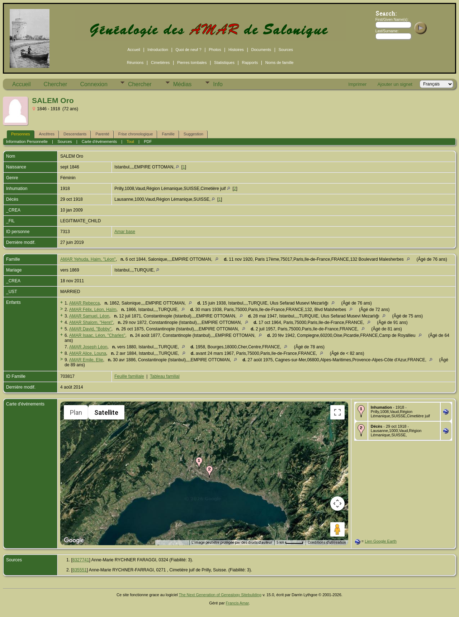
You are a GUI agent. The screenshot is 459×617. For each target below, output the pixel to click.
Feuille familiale (129, 376)
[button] (199, 463)
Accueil (133, 49)
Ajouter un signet (394, 84)
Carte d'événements (99, 141)
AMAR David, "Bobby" (90, 328)
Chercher (55, 84)
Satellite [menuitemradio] (106, 412)
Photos (215, 49)
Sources (286, 49)
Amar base (124, 231)
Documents (261, 49)
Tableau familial (165, 376)
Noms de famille (279, 62)
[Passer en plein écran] (337, 412)
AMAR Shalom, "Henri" (91, 322)
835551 (79, 569)
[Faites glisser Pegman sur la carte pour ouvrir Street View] (337, 529)
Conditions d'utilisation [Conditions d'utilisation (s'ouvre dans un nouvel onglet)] (327, 542)
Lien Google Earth (381, 541)
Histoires (236, 49)
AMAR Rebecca (84, 303)
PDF (148, 141)
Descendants (74, 134)
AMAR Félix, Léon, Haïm (93, 309)
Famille (168, 134)
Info (218, 84)
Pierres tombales (192, 62)
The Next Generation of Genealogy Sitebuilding (220, 595)
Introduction (157, 49)
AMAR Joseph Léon (88, 346)
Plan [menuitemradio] (76, 412)
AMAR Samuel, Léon (89, 316)
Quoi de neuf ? (188, 49)
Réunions (135, 62)
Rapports (250, 62)
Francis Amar (237, 603)
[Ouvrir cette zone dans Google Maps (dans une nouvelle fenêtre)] (74, 540)
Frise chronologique (135, 134)
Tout (130, 141)
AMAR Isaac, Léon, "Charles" (97, 335)
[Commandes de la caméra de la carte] (337, 503)
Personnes (20, 134)
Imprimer (357, 84)
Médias (182, 84)
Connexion (94, 84)
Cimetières (160, 62)
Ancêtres (47, 134)
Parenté (102, 134)
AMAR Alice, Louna (87, 353)
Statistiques (224, 62)
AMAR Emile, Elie (86, 359)
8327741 (80, 559)
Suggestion (193, 134)
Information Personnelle (27, 141)
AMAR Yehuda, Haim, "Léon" (88, 259)
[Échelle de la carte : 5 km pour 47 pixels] (290, 542)
